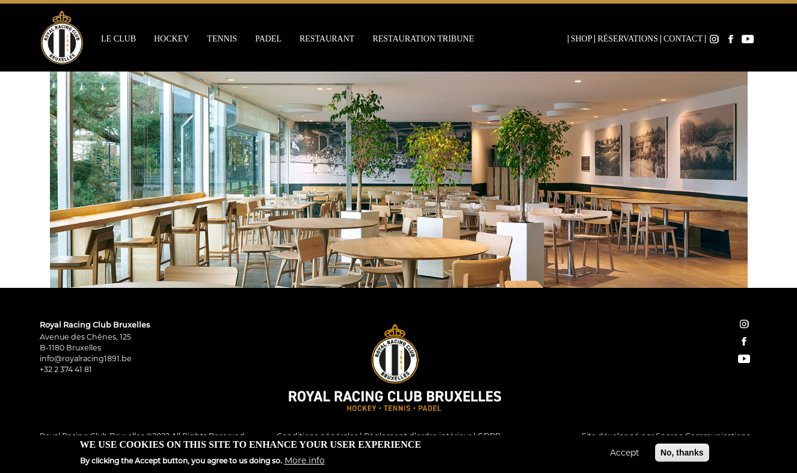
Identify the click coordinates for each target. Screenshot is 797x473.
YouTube (748, 39)
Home (560, 39)
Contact (683, 39)
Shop (581, 39)
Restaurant (327, 39)
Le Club (118, 39)
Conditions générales (317, 436)
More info (305, 462)
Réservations (627, 39)
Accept (624, 454)
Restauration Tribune (423, 39)
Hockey (171, 39)
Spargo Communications (703, 436)
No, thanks (682, 454)
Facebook (731, 39)
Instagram (714, 39)
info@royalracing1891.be (86, 358)
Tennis (222, 39)
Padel (268, 39)
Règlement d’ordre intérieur (418, 436)
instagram (744, 324)
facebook (744, 341)
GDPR (489, 436)
